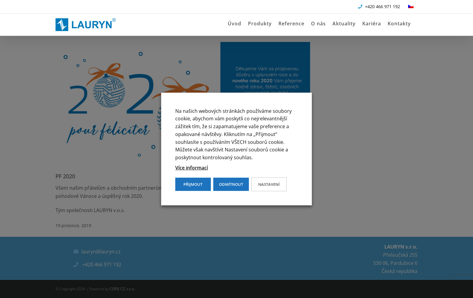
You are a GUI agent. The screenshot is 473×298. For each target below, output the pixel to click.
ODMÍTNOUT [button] (231, 184)
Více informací (191, 167)
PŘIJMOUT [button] (192, 184)
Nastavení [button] (269, 184)
